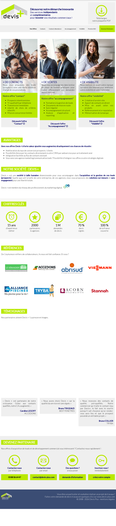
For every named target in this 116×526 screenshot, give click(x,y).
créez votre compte (101, 477)
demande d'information (72, 477)
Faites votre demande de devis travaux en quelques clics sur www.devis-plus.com (80, 496)
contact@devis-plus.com (43, 477)
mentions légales (107, 499)
